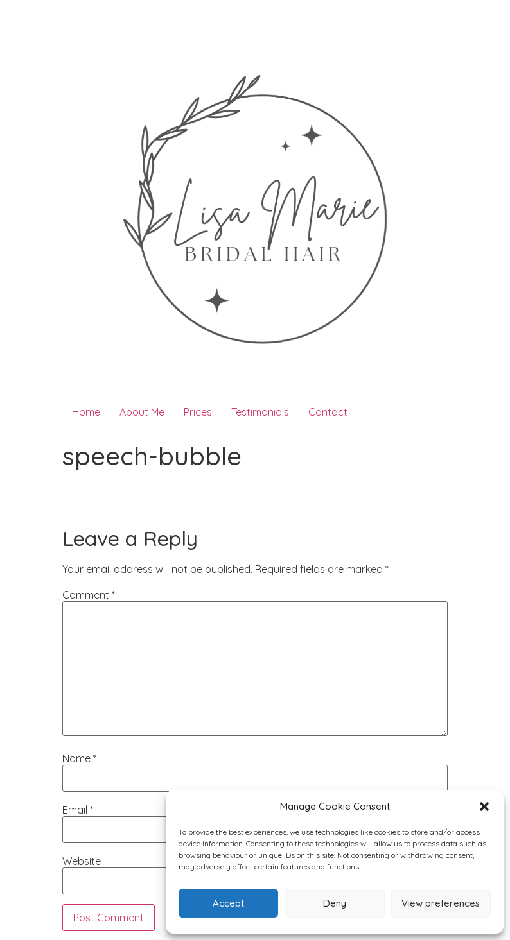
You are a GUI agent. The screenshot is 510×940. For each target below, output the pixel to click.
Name (79, 758)
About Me (141, 412)
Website (81, 861)
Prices (198, 412)
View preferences (440, 903)
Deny (334, 903)
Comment (88, 595)
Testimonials (260, 412)
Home (86, 412)
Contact (327, 412)
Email (77, 810)
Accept (228, 903)
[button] (484, 806)
